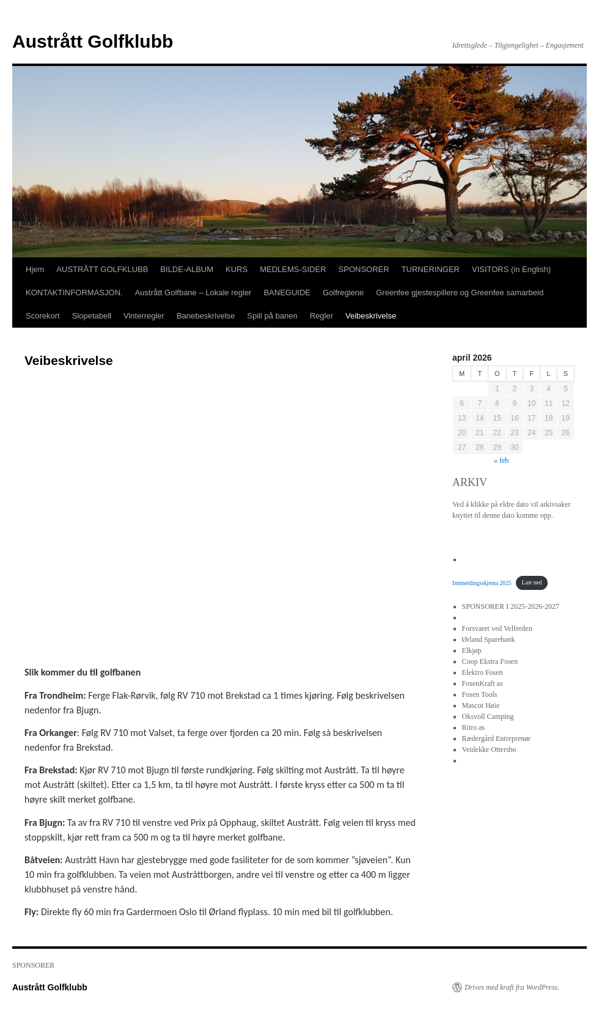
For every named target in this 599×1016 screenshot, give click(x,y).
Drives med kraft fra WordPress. (512, 987)
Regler (321, 315)
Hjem (35, 269)
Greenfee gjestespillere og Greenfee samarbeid (459, 292)
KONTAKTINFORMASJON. (74, 292)
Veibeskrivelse (370, 315)
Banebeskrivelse (206, 315)
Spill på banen (272, 315)
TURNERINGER (431, 269)
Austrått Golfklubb (92, 41)
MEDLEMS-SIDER (293, 269)
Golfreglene (343, 292)
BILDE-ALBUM (186, 269)
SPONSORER (364, 269)
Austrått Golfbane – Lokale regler (193, 292)
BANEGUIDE (287, 292)
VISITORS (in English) (511, 269)
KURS (237, 269)
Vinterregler (143, 315)
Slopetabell (91, 315)
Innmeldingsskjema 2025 (482, 582)
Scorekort (43, 315)
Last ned (532, 582)
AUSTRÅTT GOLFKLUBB (102, 269)
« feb (501, 460)
